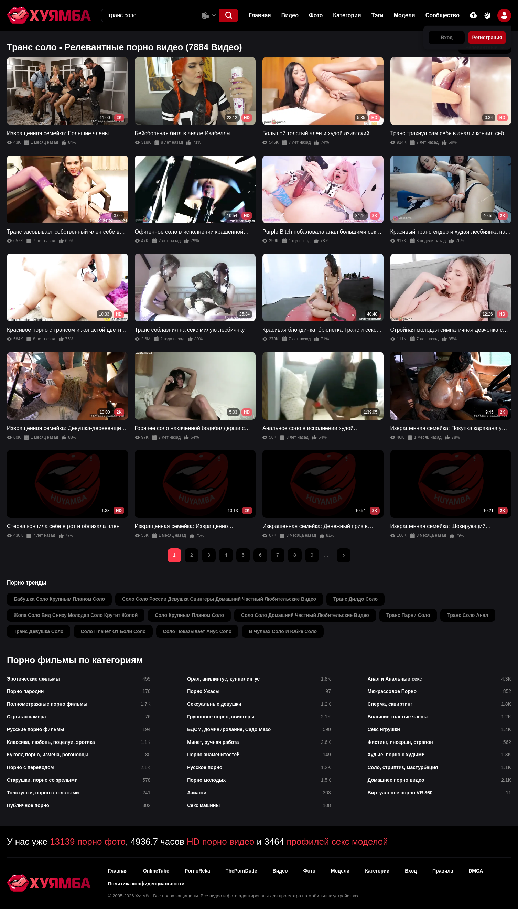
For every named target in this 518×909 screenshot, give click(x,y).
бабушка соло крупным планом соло (59, 599)
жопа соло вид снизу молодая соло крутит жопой (76, 615)
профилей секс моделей (337, 841)
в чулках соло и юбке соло (283, 631)
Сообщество (442, 15)
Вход (411, 871)
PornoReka (197, 871)
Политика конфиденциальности (146, 883)
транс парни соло (408, 615)
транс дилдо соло (355, 599)
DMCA (475, 871)
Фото (316, 15)
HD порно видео (220, 841)
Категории (347, 15)
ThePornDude (241, 871)
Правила (442, 871)
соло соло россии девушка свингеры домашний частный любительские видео (219, 599)
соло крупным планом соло (189, 615)
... (326, 555)
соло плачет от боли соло (112, 631)
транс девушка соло (38, 631)
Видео (290, 15)
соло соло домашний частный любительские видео (305, 615)
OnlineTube (156, 871)
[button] (228, 15)
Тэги (377, 15)
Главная (260, 15)
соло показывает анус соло (197, 631)
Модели (404, 15)
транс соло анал (467, 615)
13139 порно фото (88, 841)
